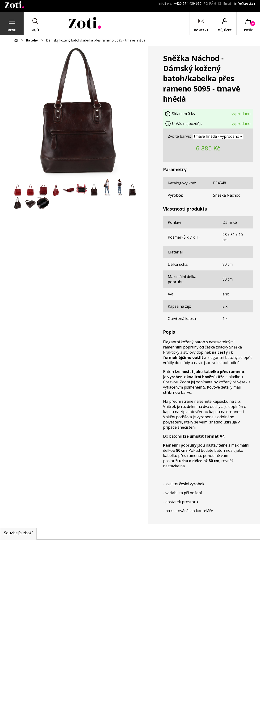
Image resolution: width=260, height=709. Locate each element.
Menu (12, 30)
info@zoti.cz (244, 3)
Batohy (32, 40)
